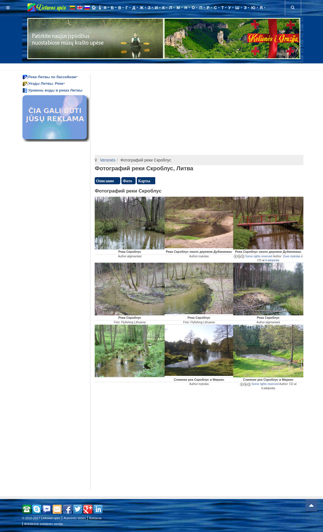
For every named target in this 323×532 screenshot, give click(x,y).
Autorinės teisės (75, 518)
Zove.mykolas (292, 256)
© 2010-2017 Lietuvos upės (41, 518)
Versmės (107, 160)
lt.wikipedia (272, 260)
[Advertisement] (162, 66)
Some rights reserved (253, 256)
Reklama (95, 518)
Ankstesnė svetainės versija (43, 523)
